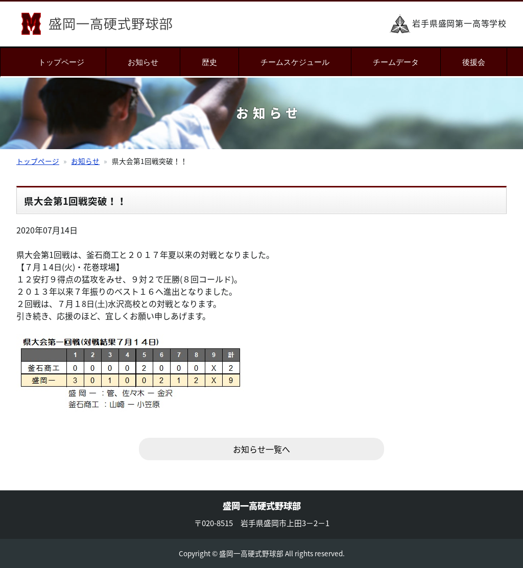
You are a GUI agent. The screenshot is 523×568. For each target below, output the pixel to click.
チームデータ (396, 62)
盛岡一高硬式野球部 (96, 24)
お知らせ (143, 62)
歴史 (209, 62)
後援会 (473, 62)
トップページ (61, 62)
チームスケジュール (294, 62)
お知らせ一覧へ (261, 449)
